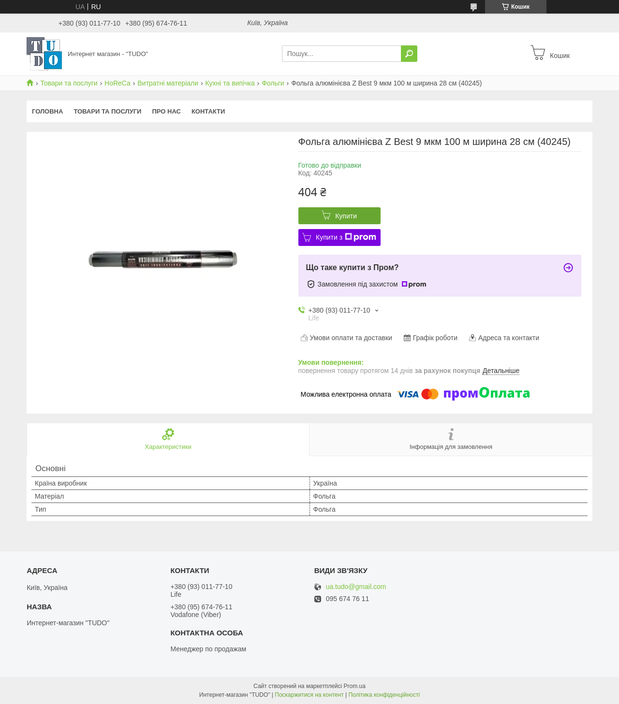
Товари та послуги (68, 83)
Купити (346, 216)
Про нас (166, 111)
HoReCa (117, 83)
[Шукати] (409, 53)
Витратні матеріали (167, 83)
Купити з (346, 237)
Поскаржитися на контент (309, 694)
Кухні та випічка (229, 83)
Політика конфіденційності (384, 694)
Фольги (273, 83)
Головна (47, 111)
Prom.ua (355, 686)
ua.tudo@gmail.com (356, 586)
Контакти (208, 111)
